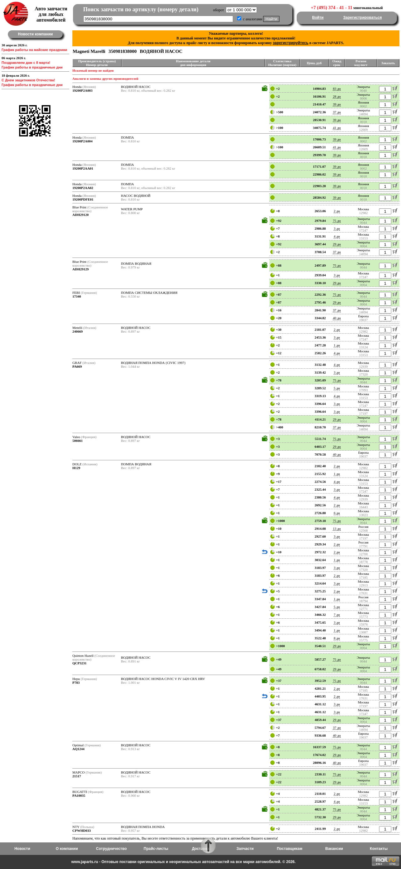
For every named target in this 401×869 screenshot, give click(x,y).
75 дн (337, 220)
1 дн (337, 345)
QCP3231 (79, 663)
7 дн (337, 614)
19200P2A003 (82, 90)
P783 (76, 682)
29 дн (337, 244)
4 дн (337, 236)
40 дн (337, 318)
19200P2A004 (82, 141)
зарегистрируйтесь (291, 43)
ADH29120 (80, 215)
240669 (77, 331)
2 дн (337, 211)
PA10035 (78, 795)
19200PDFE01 (82, 199)
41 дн (337, 128)
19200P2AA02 (82, 188)
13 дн (337, 528)
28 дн (337, 96)
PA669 (77, 366)
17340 (76, 296)
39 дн (337, 104)
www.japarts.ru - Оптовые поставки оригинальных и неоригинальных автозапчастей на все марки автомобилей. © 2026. (183, 862)
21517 (76, 776)
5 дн (337, 388)
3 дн (337, 228)
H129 (76, 468)
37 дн (337, 112)
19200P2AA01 (82, 168)
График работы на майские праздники (34, 50)
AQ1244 (78, 749)
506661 (77, 440)
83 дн (337, 88)
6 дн (337, 513)
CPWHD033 (81, 830)
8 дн (337, 638)
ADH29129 (80, 269)
